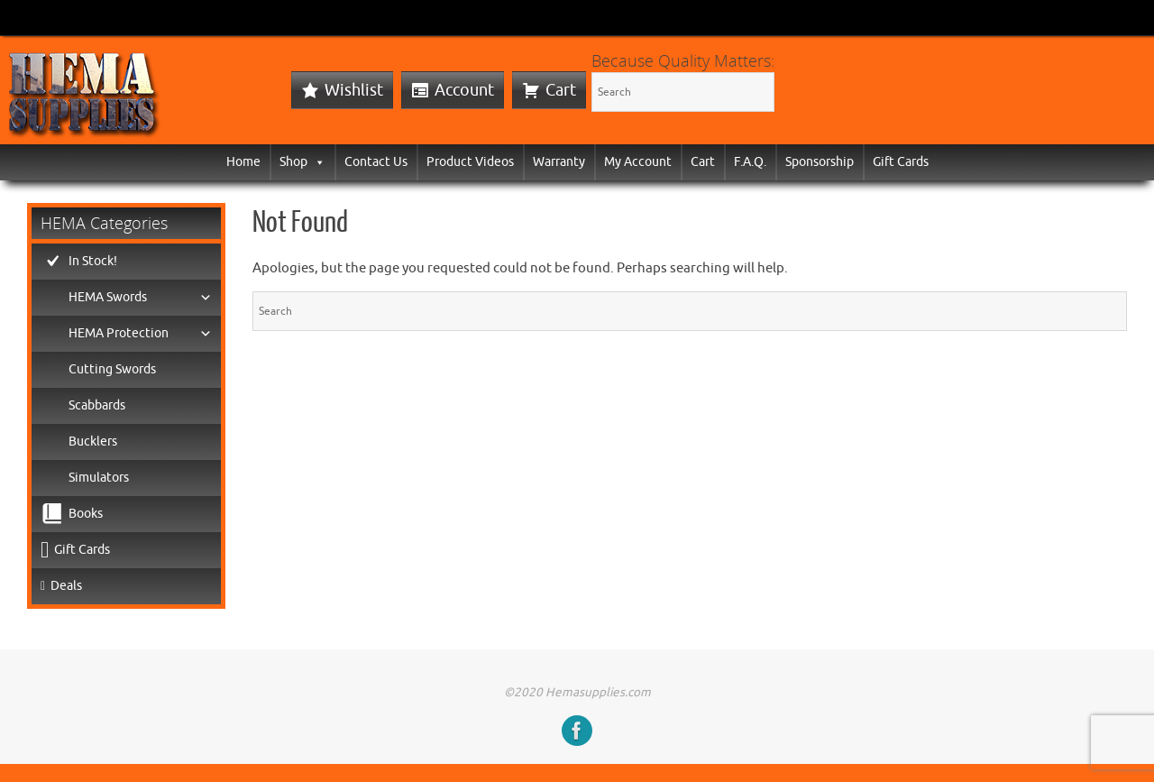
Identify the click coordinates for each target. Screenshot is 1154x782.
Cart (560, 90)
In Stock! (93, 261)
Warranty (559, 162)
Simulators (99, 477)
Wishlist (354, 90)
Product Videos (470, 162)
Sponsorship (819, 162)
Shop (302, 162)
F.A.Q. (750, 162)
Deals (66, 585)
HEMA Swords (140, 298)
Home (243, 162)
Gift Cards (901, 162)
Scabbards (97, 405)
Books (86, 513)
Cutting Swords (112, 369)
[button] (316, 162)
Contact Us (376, 162)
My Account (638, 162)
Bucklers (93, 441)
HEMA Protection (140, 334)
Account (464, 90)
